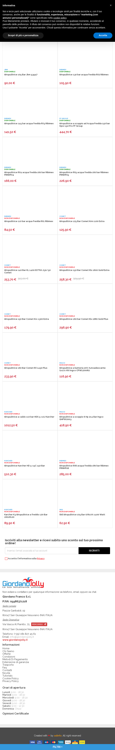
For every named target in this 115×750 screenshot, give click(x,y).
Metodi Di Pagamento (15, 659)
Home (5, 648)
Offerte (6, 654)
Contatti (7, 670)
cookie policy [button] (59, 18)
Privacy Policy (10, 681)
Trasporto (8, 664)
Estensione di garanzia (15, 662)
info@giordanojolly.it (22, 636)
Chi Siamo (8, 651)
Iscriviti (94, 550)
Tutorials (7, 675)
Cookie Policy (10, 678)
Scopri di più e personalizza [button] (23, 35)
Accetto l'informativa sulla (25, 558)
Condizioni (8, 656)
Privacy (41, 558)
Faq (4, 667)
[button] (110, 5)
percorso (39, 624)
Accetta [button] (103, 35)
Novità (6, 673)
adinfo (58, 735)
